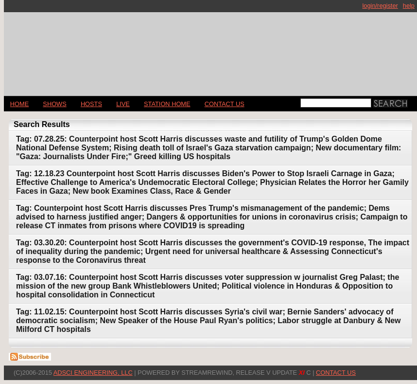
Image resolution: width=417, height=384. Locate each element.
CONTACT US (224, 104)
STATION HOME (167, 104)
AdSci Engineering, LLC (93, 372)
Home (19, 104)
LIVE (123, 104)
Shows (54, 104)
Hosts (91, 104)
